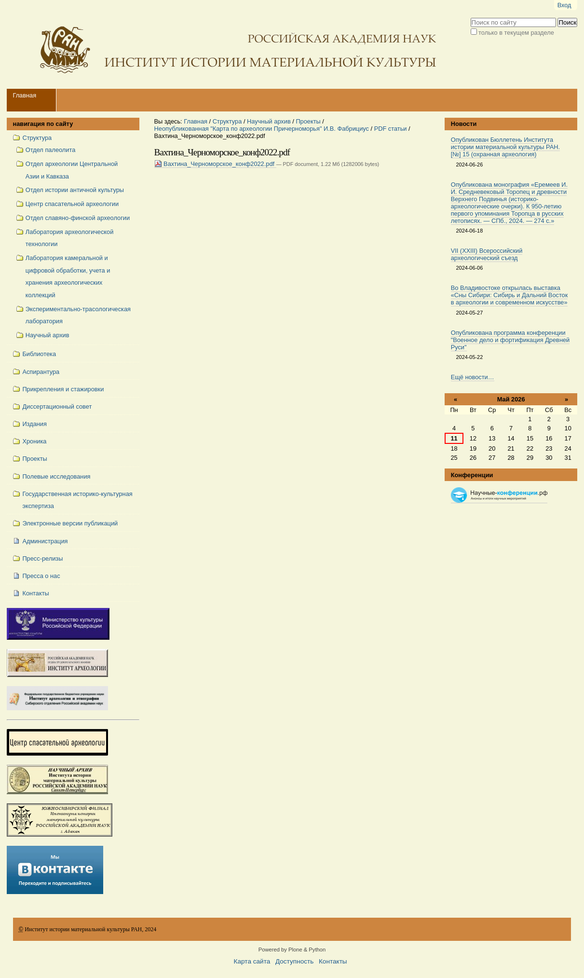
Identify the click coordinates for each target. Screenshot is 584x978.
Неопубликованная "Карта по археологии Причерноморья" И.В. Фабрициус (261, 128)
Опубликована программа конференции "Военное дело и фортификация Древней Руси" (510, 340)
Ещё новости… (472, 377)
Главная (24, 95)
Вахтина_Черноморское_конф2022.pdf (215, 163)
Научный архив (269, 121)
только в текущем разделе (516, 32)
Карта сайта (252, 961)
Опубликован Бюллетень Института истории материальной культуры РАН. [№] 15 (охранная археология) (505, 147)
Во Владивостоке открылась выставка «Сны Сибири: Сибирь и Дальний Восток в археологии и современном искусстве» (509, 295)
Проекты (308, 121)
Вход (564, 5)
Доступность (294, 961)
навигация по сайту (43, 123)
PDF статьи (390, 128)
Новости (464, 123)
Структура (227, 121)
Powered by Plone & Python (292, 949)
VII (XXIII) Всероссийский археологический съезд (487, 254)
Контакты (333, 961)
